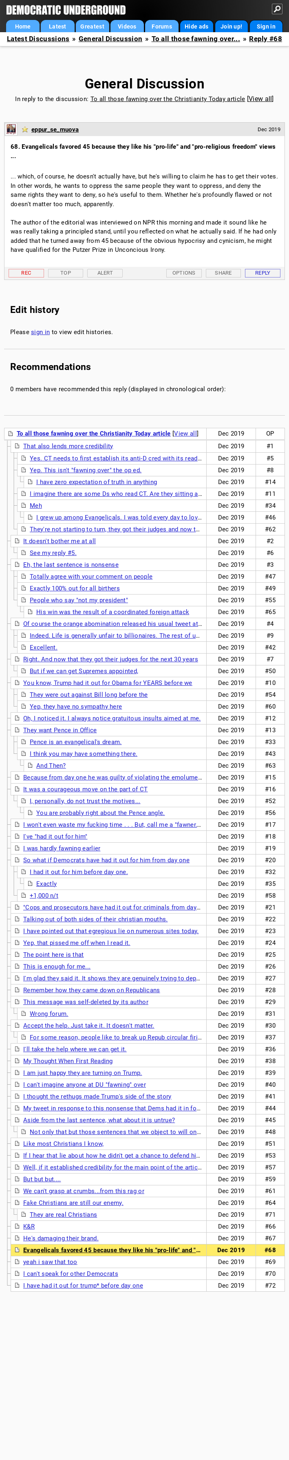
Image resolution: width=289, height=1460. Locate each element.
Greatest (92, 26)
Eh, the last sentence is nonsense (71, 564)
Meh (36, 505)
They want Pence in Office (60, 730)
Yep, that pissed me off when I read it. (76, 943)
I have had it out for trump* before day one (83, 1285)
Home (23, 26)
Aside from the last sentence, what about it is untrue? (99, 1120)
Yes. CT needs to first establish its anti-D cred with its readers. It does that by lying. (148, 458)
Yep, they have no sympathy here (76, 706)
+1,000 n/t (44, 895)
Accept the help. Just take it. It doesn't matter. (88, 1025)
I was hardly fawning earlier (61, 848)
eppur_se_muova (55, 129)
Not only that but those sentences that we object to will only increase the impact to (148, 1132)
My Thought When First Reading (68, 1061)
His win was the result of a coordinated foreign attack (112, 612)
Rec (26, 273)
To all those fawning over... (196, 39)
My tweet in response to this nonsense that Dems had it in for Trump (120, 1108)
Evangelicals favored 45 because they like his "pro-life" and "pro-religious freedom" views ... (153, 1250)
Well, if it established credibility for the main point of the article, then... (123, 1167)
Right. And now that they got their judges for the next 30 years (110, 659)
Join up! (231, 26)
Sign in (266, 26)
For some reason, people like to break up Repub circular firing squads (128, 1037)
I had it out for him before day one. (79, 872)
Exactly (46, 883)
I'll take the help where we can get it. (75, 1049)
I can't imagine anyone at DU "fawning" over (84, 1084)
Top (65, 273)
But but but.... (42, 1179)
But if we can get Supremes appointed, (84, 671)
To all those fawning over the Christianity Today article (167, 99)
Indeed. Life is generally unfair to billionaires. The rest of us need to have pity (139, 635)
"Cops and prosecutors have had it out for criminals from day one (116, 907)
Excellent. (43, 647)
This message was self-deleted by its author (85, 1002)
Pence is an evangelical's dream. (76, 742)
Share (223, 273)
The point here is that (53, 954)
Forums (162, 26)
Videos (127, 26)
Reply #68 (265, 39)
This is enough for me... (56, 966)
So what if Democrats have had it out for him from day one (106, 860)
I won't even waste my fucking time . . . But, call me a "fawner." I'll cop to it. (129, 824)
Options (184, 273)
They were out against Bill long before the (89, 694)
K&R (29, 1226)
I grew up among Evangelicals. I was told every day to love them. (127, 517)
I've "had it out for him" (55, 836)
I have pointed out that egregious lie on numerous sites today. (111, 931)
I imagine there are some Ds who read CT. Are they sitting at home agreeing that (143, 494)
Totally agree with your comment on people (91, 576)
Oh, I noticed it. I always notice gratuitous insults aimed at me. (112, 718)
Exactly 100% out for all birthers (75, 588)
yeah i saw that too (50, 1262)
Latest (57, 26)
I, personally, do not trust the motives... (85, 801)
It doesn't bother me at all (59, 541)
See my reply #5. (53, 553)
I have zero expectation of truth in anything (96, 482)
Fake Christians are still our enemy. (73, 1203)
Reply (263, 273)
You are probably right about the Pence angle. (100, 813)
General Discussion (110, 39)
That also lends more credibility (68, 446)
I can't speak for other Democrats (70, 1273)
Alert (105, 273)
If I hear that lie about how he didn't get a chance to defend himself (117, 1155)
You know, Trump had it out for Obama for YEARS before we (107, 683)
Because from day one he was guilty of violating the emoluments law (120, 777)
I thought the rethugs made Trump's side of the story (97, 1096)
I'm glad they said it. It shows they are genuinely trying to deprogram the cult (131, 978)
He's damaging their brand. (61, 1238)
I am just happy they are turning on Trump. (82, 1073)
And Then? (51, 765)
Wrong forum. (49, 1013)
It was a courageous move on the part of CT (85, 789)
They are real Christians (63, 1214)
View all (260, 99)
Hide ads (196, 26)
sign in (40, 332)
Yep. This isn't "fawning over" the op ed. (85, 470)
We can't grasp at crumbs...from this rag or (83, 1191)
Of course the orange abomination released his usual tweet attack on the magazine (141, 624)
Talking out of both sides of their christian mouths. (95, 919)
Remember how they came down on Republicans (91, 990)
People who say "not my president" (79, 600)
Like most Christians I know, (63, 1143)
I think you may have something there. (83, 754)
